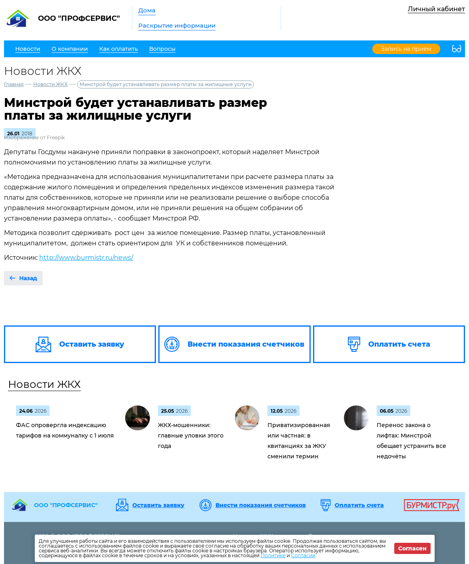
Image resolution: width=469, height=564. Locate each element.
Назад (28, 278)
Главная (14, 84)
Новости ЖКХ (50, 84)
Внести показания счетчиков (261, 505)
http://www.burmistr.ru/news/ (86, 257)
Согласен (412, 548)
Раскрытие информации (177, 25)
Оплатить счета (359, 505)
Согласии (303, 555)
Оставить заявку (158, 505)
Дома (147, 10)
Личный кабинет (436, 9)
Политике (273, 555)
